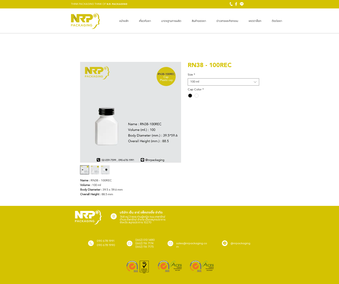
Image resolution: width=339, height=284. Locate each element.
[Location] (114, 216)
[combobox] (223, 82)
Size (191, 74)
